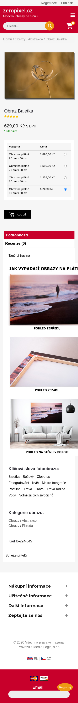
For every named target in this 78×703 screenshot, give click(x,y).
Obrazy (20, 39)
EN (36, 659)
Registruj (65, 687)
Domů (7, 39)
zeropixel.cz (20, 13)
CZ (48, 659)
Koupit (17, 214)
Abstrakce (35, 39)
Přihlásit (67, 3)
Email (37, 687)
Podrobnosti (17, 235)
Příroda (27, 526)
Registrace (49, 3)
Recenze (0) (15, 243)
